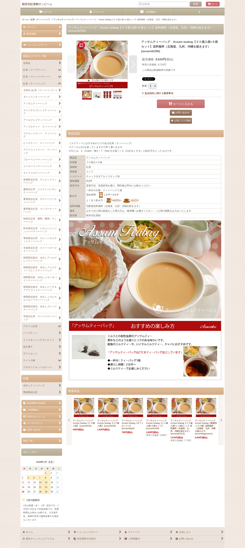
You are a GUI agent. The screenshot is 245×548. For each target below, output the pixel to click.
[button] (199, 11)
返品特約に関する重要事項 (157, 93)
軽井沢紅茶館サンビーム (37, 4)
